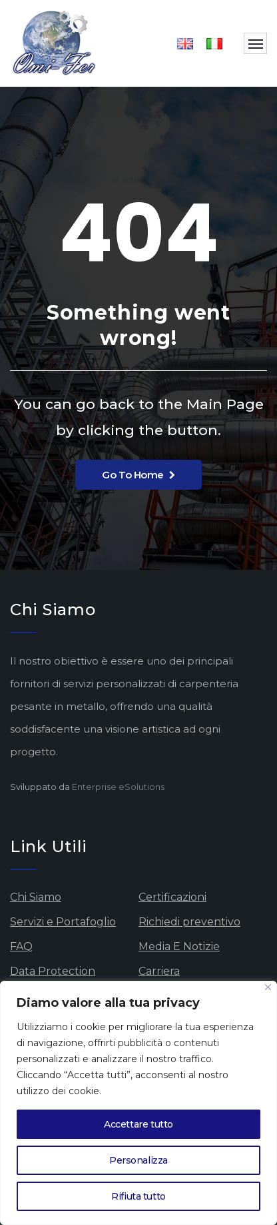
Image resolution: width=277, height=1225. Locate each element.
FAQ (21, 946)
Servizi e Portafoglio (63, 921)
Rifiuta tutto (138, 1196)
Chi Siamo (35, 897)
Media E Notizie (179, 946)
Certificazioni (172, 897)
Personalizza (138, 1160)
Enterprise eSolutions (118, 786)
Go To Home (138, 474)
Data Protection (52, 971)
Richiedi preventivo (189, 921)
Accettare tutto (138, 1124)
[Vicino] (268, 987)
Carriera (159, 971)
